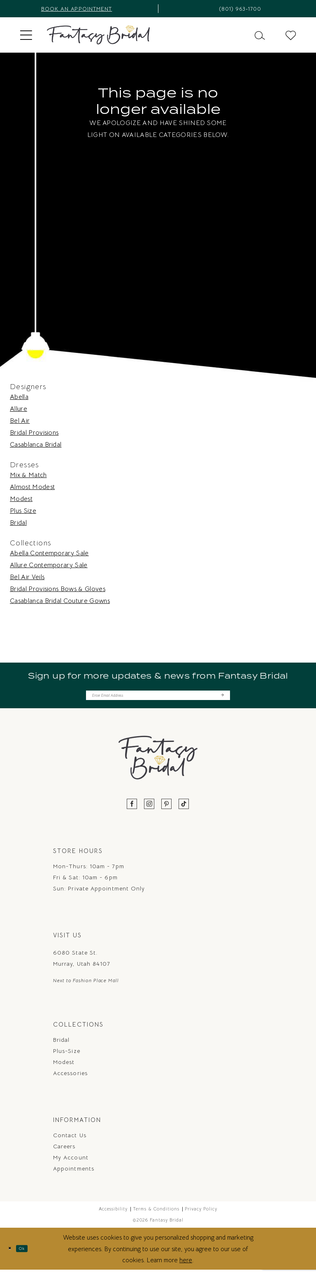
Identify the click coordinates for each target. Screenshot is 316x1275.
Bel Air (20, 421)
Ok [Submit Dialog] (31, 1253)
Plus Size (23, 511)
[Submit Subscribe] (221, 698)
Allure (18, 409)
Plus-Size (66, 1055)
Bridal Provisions (34, 433)
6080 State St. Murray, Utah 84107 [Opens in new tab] (81, 962)
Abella (19, 397)
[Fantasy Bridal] (98, 35)
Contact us (69, 1140)
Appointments (73, 1173)
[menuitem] (26, 35)
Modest (21, 499)
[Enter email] (158, 698)
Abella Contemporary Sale (49, 553)
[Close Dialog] (12, 1253)
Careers (64, 1151)
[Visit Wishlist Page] (290, 34)
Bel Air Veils (27, 577)
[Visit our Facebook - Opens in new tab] (132, 808)
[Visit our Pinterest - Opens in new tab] (166, 808)
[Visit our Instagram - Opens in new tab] (149, 808)
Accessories (70, 1078)
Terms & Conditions (156, 1214)
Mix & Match (28, 475)
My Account (70, 1162)
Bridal (18, 523)
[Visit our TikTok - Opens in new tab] (184, 808)
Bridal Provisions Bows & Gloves (57, 589)
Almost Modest (32, 487)
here (185, 1265)
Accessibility (113, 1214)
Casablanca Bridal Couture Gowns (60, 601)
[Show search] (259, 34)
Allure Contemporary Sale (49, 565)
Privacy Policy (201, 1214)
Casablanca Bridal (35, 444)
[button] (26, 35)
